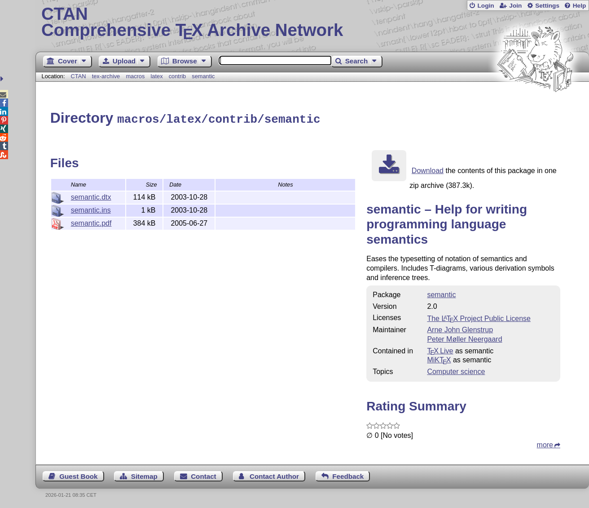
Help (579, 5)
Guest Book (78, 475)
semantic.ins (91, 209)
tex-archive (106, 76)
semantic (203, 76)
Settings (547, 5)
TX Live (440, 349)
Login (485, 5)
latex (157, 76)
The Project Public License (479, 317)
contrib (177, 76)
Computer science (456, 370)
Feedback (348, 475)
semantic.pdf (91, 222)
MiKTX (439, 358)
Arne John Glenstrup (460, 328)
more (545, 443)
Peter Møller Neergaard (464, 338)
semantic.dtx (91, 196)
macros (135, 76)
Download (428, 169)
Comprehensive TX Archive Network (312, 22)
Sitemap (144, 475)
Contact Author (274, 475)
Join (515, 5)
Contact (203, 475)
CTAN (78, 76)
